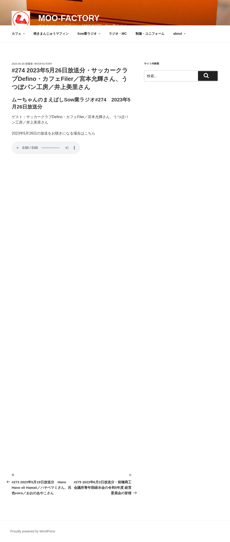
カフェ (19, 33)
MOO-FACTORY (68, 18)
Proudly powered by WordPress (32, 531)
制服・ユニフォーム (150, 33)
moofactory (43, 63)
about (179, 33)
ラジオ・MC (118, 33)
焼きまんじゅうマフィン (51, 33)
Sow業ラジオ (89, 33)
